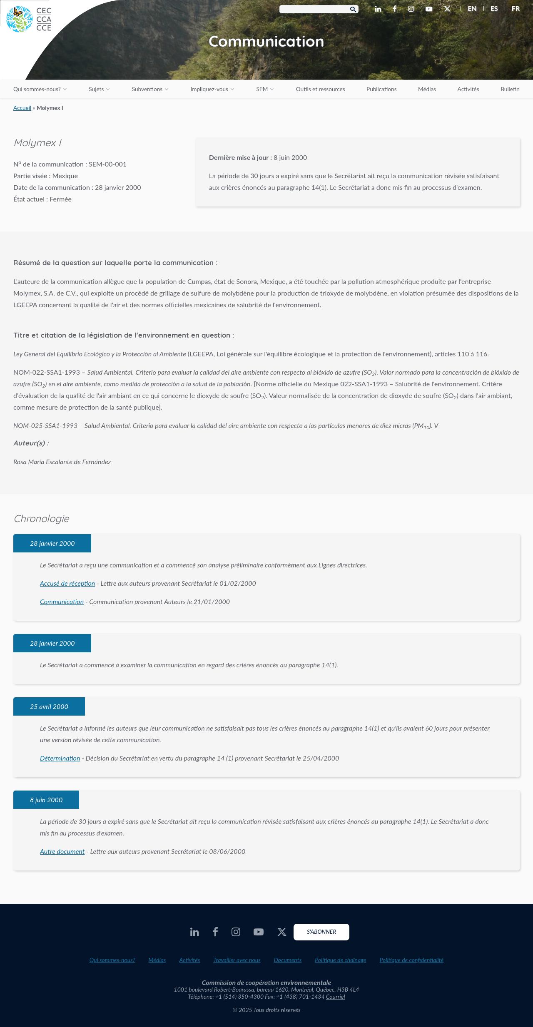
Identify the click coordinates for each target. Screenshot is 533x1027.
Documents (288, 959)
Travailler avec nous (236, 959)
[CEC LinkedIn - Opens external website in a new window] (380, 9)
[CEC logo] (62, 62)
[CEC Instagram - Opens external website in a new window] (413, 9)
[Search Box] (319, 9)
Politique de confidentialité (411, 959)
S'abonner (321, 931)
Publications (381, 89)
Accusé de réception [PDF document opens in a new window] (67, 583)
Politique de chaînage (340, 959)
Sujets (96, 89)
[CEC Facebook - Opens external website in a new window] (396, 9)
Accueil (22, 107)
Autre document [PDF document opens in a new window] (62, 851)
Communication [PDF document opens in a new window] (62, 601)
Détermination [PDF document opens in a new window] (60, 758)
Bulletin (510, 89)
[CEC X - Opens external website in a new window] (449, 9)
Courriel (335, 996)
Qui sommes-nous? (37, 89)
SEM (262, 89)
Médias (427, 89)
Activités (468, 89)
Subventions (147, 89)
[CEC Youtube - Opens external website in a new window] (430, 9)
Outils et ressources (320, 89)
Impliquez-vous (209, 89)
